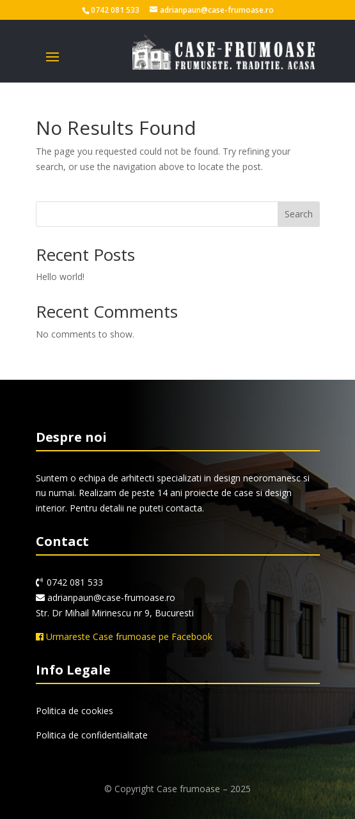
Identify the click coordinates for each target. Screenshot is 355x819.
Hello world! (60, 276)
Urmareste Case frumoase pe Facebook (124, 636)
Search (299, 214)
